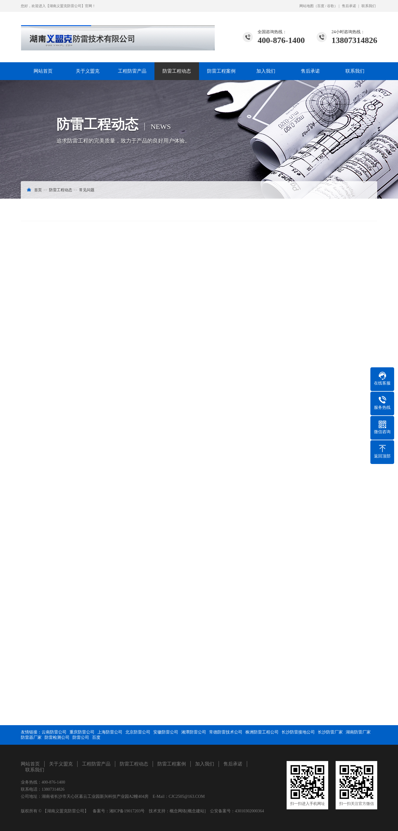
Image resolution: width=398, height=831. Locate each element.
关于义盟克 (88, 71)
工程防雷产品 (132, 71)
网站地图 (306, 6)
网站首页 (43, 71)
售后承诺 (349, 6)
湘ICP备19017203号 (127, 811)
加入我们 (265, 71)
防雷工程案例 (221, 71)
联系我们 (368, 6)
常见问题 (86, 190)
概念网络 (178, 811)
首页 (38, 190)
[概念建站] (196, 811)
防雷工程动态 (176, 71)
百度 (320, 6)
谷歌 (330, 6)
